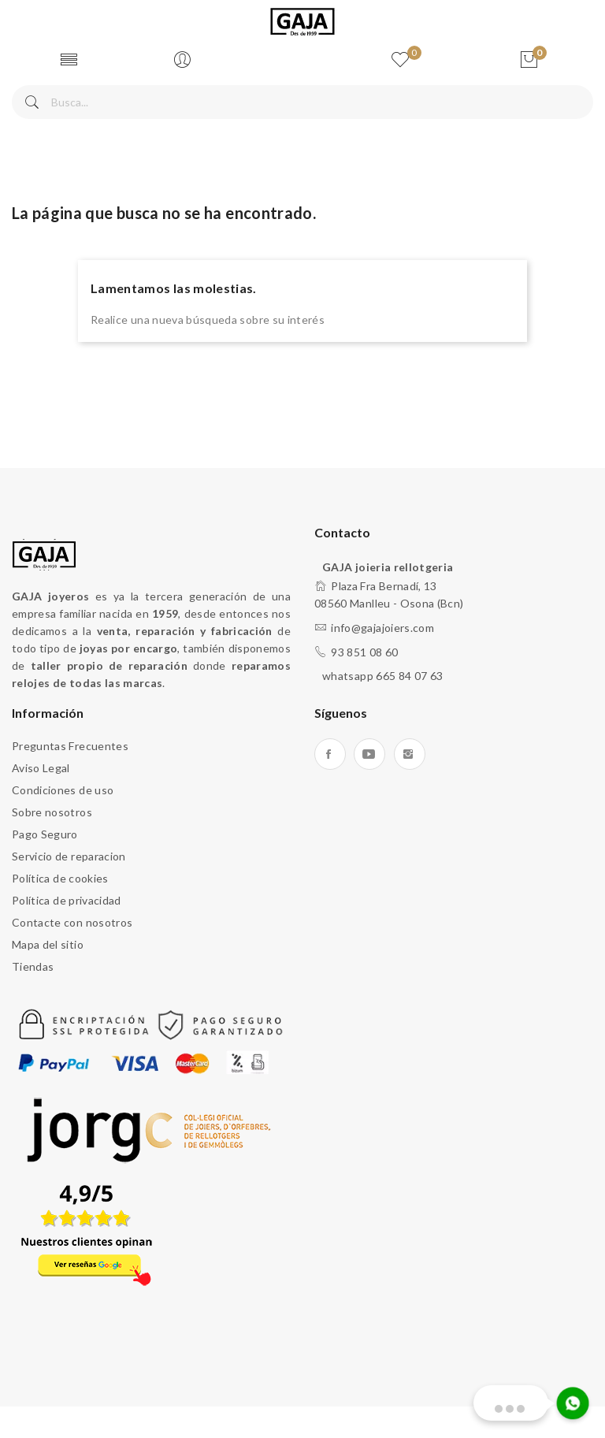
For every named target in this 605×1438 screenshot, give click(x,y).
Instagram (409, 754)
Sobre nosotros (52, 812)
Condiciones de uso (62, 790)
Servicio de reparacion (69, 856)
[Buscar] (302, 102)
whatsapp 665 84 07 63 (382, 675)
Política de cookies (60, 878)
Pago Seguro (45, 834)
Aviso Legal (41, 768)
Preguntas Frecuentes (70, 745)
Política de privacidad (66, 900)
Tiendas (33, 966)
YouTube (369, 754)
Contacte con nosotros (72, 922)
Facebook (330, 754)
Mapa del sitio (48, 944)
